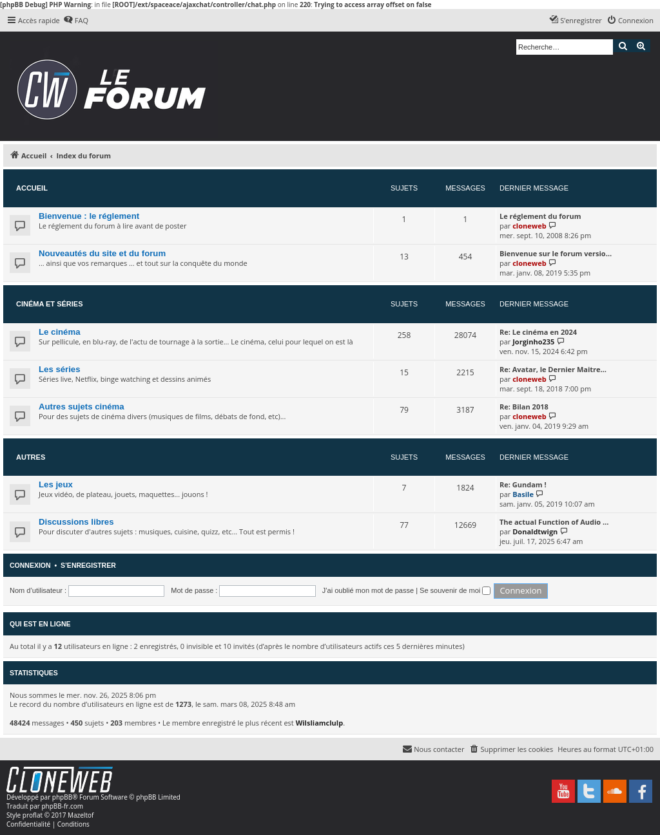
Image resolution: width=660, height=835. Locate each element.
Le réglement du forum (540, 216)
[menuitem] (75, 20)
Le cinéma (60, 332)
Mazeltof (80, 815)
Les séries (60, 369)
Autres (30, 457)
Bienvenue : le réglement (89, 216)
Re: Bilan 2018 (524, 406)
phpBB (62, 797)
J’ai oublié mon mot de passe (368, 590)
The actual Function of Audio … (554, 522)
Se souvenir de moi (455, 590)
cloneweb (529, 225)
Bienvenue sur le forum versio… (556, 253)
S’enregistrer (88, 565)
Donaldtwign (535, 531)
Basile (523, 494)
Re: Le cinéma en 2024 (538, 332)
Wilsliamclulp (320, 722)
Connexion (30, 565)
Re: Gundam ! (523, 484)
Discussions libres (76, 522)
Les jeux (56, 484)
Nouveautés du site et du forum (102, 253)
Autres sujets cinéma (81, 406)
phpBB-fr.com (62, 806)
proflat (33, 815)
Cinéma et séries (49, 304)
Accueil (32, 188)
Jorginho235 (533, 341)
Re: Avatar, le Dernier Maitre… (553, 369)
